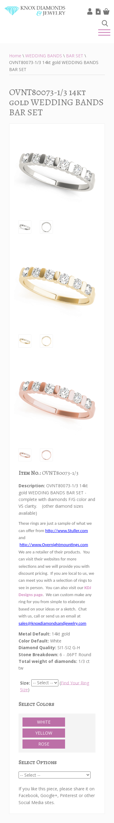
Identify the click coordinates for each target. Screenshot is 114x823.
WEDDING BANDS (43, 56)
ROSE (43, 744)
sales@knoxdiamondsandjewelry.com (52, 623)
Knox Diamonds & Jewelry (35, 15)
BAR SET (74, 56)
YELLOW (43, 733)
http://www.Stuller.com (66, 530)
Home (15, 56)
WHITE (43, 722)
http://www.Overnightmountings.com (53, 544)
